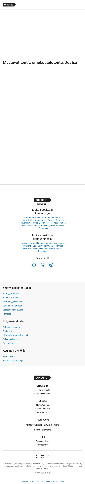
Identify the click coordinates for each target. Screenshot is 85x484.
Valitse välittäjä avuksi (13, 310)
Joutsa (28, 217)
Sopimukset (8, 331)
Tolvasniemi (43, 251)
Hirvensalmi (25, 223)
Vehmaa (59, 246)
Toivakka (60, 220)
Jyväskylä (37, 223)
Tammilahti (49, 246)
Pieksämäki (27, 225)
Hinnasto (7, 314)
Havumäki (37, 248)
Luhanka (57, 217)
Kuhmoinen (59, 225)
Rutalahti (27, 246)
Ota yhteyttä (8, 343)
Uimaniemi (37, 246)
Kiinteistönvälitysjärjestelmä (15, 335)
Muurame (38, 225)
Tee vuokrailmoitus (11, 298)
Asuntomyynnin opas (12, 302)
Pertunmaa (47, 217)
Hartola (36, 217)
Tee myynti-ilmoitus (11, 293)
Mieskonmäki (46, 243)
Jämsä (62, 223)
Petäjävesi (43, 228)
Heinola (54, 223)
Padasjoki (48, 225)
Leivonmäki (34, 243)
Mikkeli (46, 223)
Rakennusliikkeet (10, 339)
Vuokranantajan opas (12, 306)
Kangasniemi (40, 220)
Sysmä (51, 220)
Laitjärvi (47, 248)
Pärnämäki (57, 248)
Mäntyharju (28, 220)
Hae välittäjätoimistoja (13, 360)
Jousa (24, 243)
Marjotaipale (59, 243)
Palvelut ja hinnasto (11, 327)
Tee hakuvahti (9, 356)
